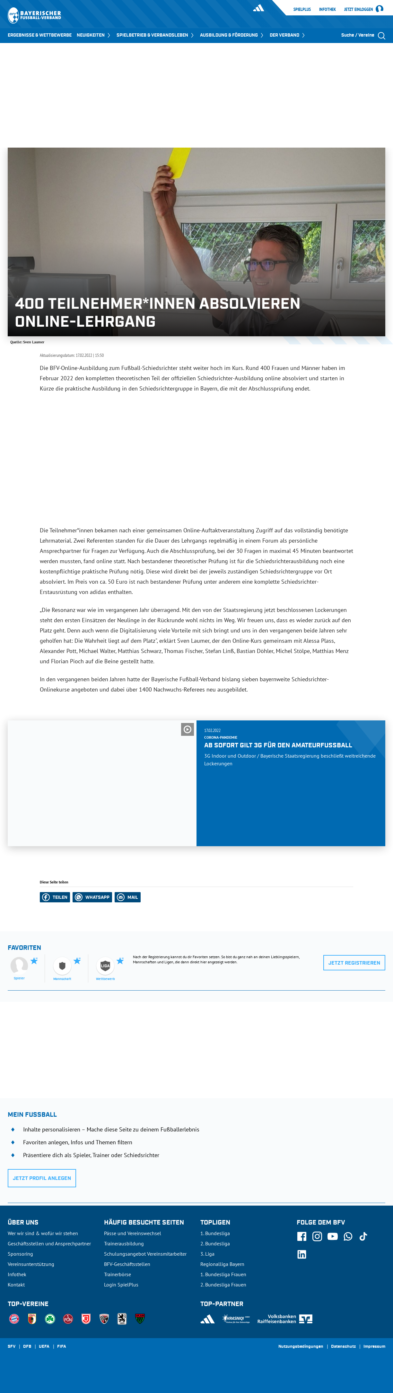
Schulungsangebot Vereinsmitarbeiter (145, 1254)
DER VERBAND (288, 35)
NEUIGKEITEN (94, 35)
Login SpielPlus (121, 1284)
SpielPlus (302, 9)
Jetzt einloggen (358, 9)
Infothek (327, 9)
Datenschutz (343, 1346)
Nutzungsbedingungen (300, 1346)
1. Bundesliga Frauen (223, 1274)
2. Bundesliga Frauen (223, 1284)
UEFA (44, 1346)
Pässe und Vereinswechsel (132, 1233)
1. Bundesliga (215, 1233)
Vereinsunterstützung (31, 1264)
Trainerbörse (117, 1274)
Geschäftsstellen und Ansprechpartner (49, 1243)
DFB (27, 1346)
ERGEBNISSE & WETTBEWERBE (40, 35)
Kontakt (16, 1284)
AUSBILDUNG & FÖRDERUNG (232, 35)
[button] (55, 897)
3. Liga (207, 1254)
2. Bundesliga (215, 1243)
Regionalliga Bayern (222, 1264)
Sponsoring (20, 1254)
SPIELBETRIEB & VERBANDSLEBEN (156, 35)
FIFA (61, 1346)
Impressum (374, 1346)
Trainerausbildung (124, 1243)
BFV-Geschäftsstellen (127, 1264)
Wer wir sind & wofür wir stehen (43, 1233)
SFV (11, 1346)
